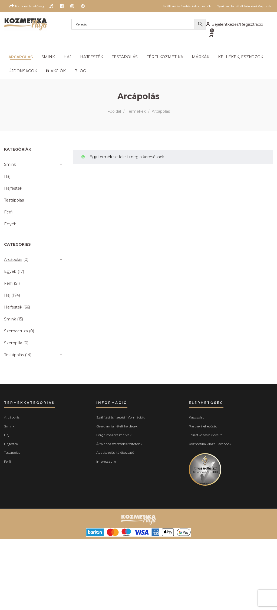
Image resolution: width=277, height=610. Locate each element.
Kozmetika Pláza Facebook (210, 444)
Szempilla (13, 342)
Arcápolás (13, 259)
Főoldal (114, 111)
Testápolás (14, 200)
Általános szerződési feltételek (119, 444)
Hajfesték (13, 188)
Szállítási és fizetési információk (120, 417)
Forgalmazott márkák (113, 435)
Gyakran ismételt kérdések (116, 426)
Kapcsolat (196, 417)
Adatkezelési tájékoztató (115, 452)
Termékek (136, 111)
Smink (10, 164)
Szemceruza (16, 331)
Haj (7, 176)
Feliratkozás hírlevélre (205, 435)
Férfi (8, 212)
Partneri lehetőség (203, 426)
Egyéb (10, 224)
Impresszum (106, 461)
